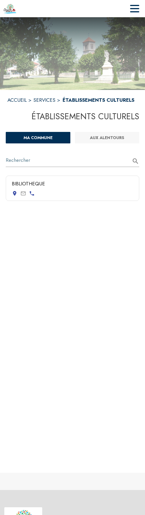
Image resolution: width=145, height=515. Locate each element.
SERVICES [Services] (44, 100)
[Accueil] (10, 8)
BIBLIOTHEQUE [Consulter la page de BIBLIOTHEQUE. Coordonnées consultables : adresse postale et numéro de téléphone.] (28, 183)
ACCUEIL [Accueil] (17, 100)
